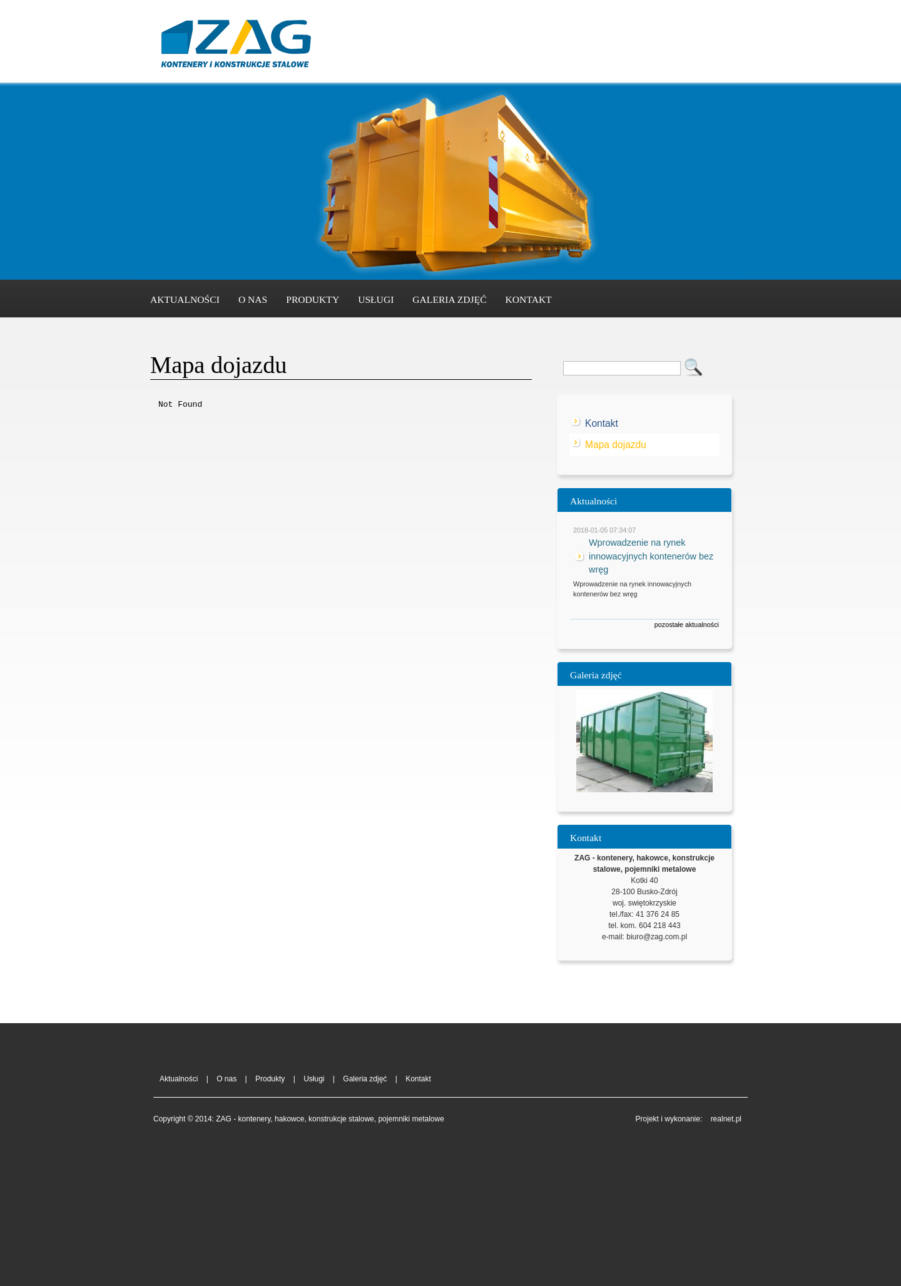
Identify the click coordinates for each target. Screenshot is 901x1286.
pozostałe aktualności (686, 624)
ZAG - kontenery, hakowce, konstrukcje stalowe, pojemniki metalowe (234, 46)
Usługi (376, 299)
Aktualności (185, 299)
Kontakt (529, 299)
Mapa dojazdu (615, 444)
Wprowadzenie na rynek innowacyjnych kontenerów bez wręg (651, 556)
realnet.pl (726, 1119)
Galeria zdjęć (449, 299)
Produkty (312, 299)
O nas (252, 299)
